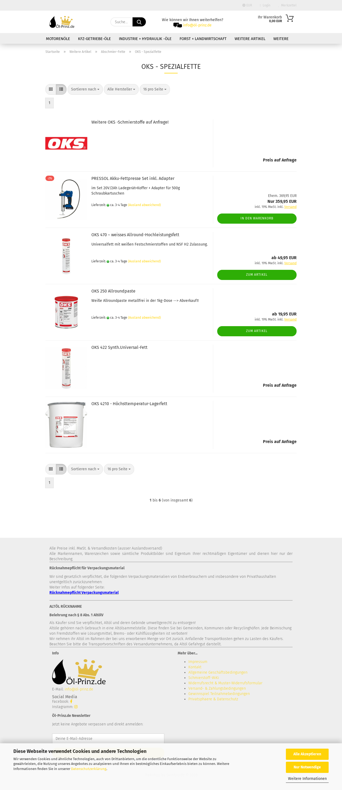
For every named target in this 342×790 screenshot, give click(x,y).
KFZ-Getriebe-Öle (94, 38)
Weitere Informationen (307, 778)
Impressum (197, 661)
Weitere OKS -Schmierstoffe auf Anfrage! (130, 122)
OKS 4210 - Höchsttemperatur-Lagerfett (129, 403)
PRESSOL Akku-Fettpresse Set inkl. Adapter (132, 178)
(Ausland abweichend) (144, 205)
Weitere (281, 38)
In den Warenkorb (256, 218)
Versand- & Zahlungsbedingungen (217, 688)
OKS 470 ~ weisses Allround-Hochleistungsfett (135, 234)
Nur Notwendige (307, 767)
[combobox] (85, 89)
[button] (50, 89)
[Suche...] (139, 21)
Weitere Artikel (250, 38)
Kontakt (194, 667)
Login (265, 5)
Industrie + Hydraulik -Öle (145, 38)
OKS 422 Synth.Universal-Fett (119, 347)
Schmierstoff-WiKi (203, 678)
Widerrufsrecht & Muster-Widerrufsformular (225, 683)
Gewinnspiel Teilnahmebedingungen (219, 694)
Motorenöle (58, 38)
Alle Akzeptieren (307, 754)
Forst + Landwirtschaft (203, 38)
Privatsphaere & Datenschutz (213, 699)
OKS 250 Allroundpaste (113, 291)
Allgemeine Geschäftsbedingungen (217, 672)
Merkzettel (287, 5)
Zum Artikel (256, 274)
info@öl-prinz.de (197, 25)
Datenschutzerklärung (88, 769)
